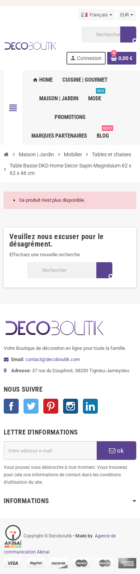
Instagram (70, 406)
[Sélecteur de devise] (126, 15)
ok (116, 450)
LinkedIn (90, 406)
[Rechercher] (108, 34)
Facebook (11, 406)
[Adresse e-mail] (50, 450)
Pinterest (50, 406)
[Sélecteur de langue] (96, 15)
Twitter (31, 406)
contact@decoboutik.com (52, 359)
